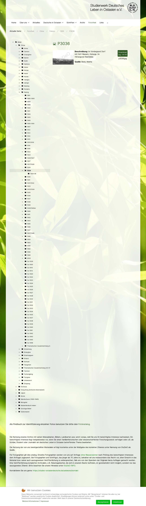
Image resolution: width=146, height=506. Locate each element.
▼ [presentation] (13, 42)
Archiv (82, 23)
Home (13, 23)
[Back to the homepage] (113, 7)
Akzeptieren (103, 502)
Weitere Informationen (30, 501)
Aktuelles (36, 23)
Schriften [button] (72, 23)
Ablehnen (117, 502)
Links (101, 23)
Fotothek (92, 23)
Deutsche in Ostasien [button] (53, 23)
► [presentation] (19, 48)
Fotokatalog (84, 424)
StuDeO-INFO (69, 466)
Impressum (45, 501)
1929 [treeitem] (29, 171)
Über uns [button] (24, 23)
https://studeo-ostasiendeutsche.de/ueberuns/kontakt (55, 471)
